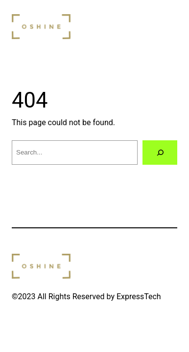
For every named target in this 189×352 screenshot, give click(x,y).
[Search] (159, 152)
